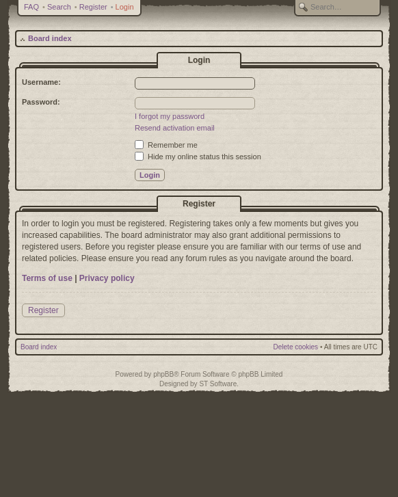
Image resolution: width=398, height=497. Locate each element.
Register (93, 7)
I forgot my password (169, 116)
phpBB (163, 374)
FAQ (31, 7)
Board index (50, 38)
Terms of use (47, 278)
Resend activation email (175, 128)
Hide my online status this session (198, 156)
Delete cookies (296, 347)
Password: (41, 102)
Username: (41, 82)
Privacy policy (107, 278)
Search (59, 7)
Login (125, 7)
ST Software (218, 384)
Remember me (166, 145)
